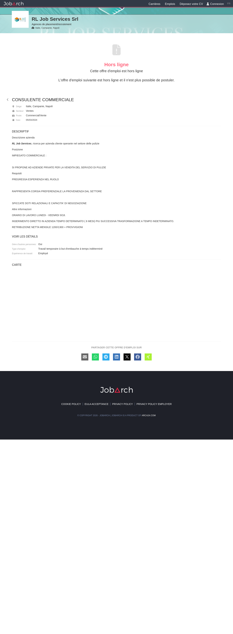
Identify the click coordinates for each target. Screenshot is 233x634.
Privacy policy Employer (154, 404)
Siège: (17, 106)
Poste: (17, 115)
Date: (16, 120)
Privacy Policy (122, 404)
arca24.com (149, 415)
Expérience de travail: (22, 253)
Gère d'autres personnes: (24, 244)
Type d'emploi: (19, 249)
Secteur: (18, 111)
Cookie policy (71, 404)
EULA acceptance (97, 404)
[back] (8, 99)
